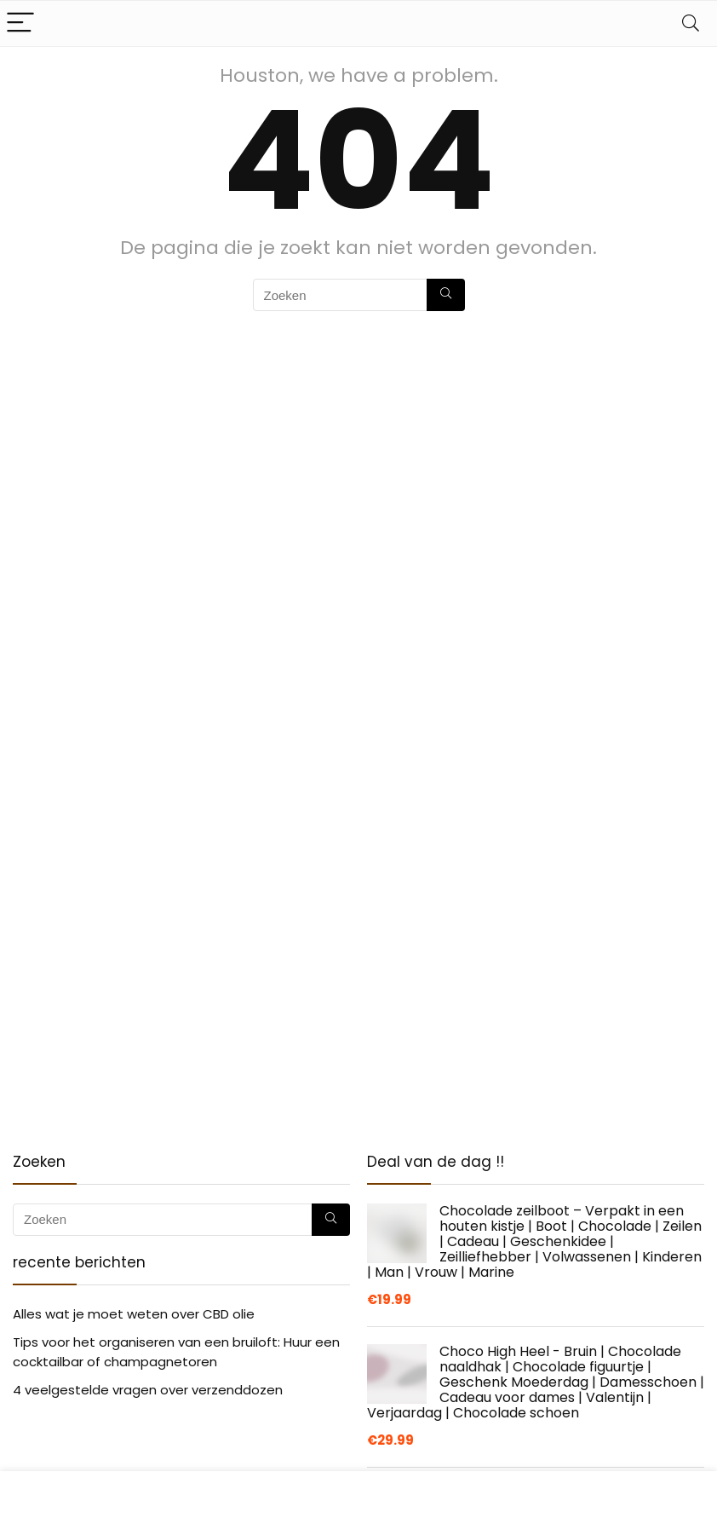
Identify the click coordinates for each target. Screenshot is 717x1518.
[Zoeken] (446, 295)
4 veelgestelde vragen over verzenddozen (148, 1390)
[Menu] (20, 23)
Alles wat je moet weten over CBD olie (134, 1314)
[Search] (690, 23)
